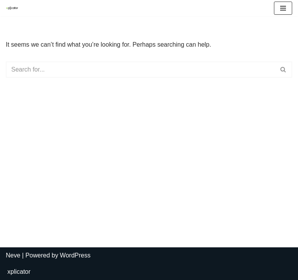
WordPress (75, 255)
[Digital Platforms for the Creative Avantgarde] (14, 8)
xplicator (19, 271)
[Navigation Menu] (283, 8)
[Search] (140, 69)
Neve (13, 255)
